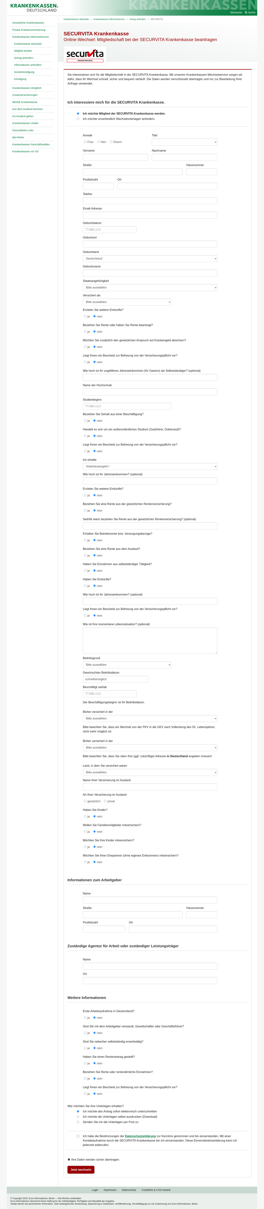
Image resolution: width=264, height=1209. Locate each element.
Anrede (87, 135)
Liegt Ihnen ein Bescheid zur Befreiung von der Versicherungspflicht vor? (130, 355)
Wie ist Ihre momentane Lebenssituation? (110, 624)
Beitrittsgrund (91, 658)
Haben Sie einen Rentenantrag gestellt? (109, 1056)
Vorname (89, 150)
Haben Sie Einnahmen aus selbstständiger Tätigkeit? (117, 564)
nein (99, 316)
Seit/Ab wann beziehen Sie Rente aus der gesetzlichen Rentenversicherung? (133, 519)
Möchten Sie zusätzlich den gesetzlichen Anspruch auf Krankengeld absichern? (134, 340)
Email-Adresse (92, 208)
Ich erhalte (90, 459)
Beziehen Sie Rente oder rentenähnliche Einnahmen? (118, 1072)
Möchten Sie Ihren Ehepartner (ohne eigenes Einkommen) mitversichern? (131, 855)
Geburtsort (90, 237)
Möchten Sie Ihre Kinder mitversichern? (108, 840)
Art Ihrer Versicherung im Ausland (104, 794)
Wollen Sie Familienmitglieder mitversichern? (112, 825)
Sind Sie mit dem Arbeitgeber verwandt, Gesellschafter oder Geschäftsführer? (133, 1026)
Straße (87, 165)
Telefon (87, 194)
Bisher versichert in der (98, 711)
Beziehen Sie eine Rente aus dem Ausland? (111, 548)
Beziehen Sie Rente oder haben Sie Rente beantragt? (118, 325)
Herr (103, 142)
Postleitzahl (90, 179)
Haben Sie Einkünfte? (97, 579)
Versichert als (91, 295)
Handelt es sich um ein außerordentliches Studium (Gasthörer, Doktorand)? (132, 429)
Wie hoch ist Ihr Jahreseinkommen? (106, 474)
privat (111, 801)
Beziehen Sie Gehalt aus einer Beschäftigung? (113, 414)
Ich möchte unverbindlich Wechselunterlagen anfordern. (119, 118)
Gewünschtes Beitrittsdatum (101, 672)
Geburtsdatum (92, 223)
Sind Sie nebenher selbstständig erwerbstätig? (113, 1041)
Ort (119, 179)
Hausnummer (195, 165)
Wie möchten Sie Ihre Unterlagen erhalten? (95, 1106)
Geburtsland (91, 251)
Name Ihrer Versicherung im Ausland (107, 780)
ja (88, 316)
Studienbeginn (92, 399)
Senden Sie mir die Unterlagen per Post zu (110, 1122)
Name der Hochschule (97, 385)
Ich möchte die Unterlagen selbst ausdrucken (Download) (120, 1116)
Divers (117, 142)
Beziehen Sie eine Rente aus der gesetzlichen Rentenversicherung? (127, 504)
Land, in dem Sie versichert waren (105, 765)
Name (87, 893)
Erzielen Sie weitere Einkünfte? (103, 309)
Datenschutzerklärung (140, 1136)
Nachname (159, 150)
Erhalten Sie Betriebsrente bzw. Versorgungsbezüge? (117, 533)
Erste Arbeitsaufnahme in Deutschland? (108, 1011)
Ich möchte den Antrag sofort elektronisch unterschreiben (120, 1111)
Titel (154, 135)
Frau (90, 142)
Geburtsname (92, 266)
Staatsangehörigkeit (96, 280)
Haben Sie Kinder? (95, 809)
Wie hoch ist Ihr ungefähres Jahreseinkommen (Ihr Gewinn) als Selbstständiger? (135, 370)
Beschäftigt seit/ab (95, 687)
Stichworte (236, 12)
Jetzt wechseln (81, 1169)
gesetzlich (93, 801)
